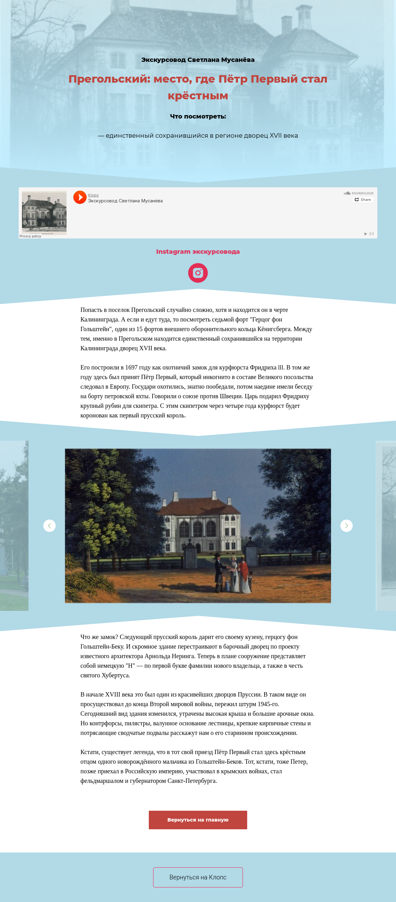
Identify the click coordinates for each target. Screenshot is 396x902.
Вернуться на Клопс (198, 877)
